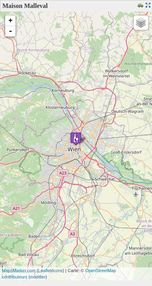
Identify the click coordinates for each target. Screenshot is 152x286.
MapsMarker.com (18, 270)
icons (57, 270)
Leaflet (44, 270)
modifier (37, 276)
